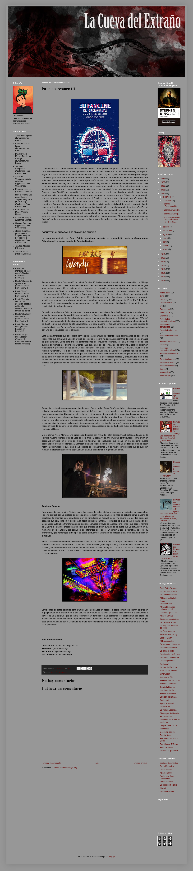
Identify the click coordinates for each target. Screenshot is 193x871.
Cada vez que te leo (168, 613)
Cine (53, 672)
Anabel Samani (166, 616)
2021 (163, 190)
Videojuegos (165, 375)
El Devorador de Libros (170, 680)
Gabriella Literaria (167, 687)
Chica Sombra (166, 770)
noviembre (167, 200)
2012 (163, 280)
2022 (163, 186)
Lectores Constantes (169, 763)
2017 (163, 262)
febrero (166, 246)
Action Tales (165, 293)
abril (165, 242)
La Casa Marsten (167, 631)
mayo (165, 238)
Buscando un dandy (168, 634)
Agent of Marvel (167, 703)
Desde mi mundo (167, 732)
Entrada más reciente (52, 763)
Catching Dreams (167, 661)
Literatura (164, 316)
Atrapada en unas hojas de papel (167, 608)
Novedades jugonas (168, 330)
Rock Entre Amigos (168, 588)
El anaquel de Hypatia (169, 713)
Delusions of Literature (169, 657)
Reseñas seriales (167, 366)
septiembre (168, 230)
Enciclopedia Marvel (168, 785)
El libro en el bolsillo (168, 598)
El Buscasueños (167, 641)
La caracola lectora (168, 622)
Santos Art (164, 700)
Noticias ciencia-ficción (169, 654)
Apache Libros (166, 773)
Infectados (164, 729)
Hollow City (165, 707)
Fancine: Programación (169, 205)
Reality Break (165, 735)
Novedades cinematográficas (167, 320)
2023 (163, 182)
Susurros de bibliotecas (170, 644)
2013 (163, 277)
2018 (163, 258)
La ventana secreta (168, 710)
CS (161, 306)
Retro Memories (167, 766)
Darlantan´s (165, 664)
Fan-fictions (165, 312)
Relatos (163, 345)
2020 (163, 193)
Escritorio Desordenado (166, 602)
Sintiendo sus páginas (169, 619)
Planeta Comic (166, 782)
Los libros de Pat (167, 690)
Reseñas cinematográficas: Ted (176, 393)
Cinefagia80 (165, 674)
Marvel (163, 788)
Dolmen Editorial (167, 791)
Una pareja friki (166, 677)
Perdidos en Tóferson (169, 744)
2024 (163, 178)
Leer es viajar (166, 638)
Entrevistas (165, 309)
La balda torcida (167, 651)
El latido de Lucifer (168, 693)
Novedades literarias (169, 336)
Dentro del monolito (168, 648)
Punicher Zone (166, 747)
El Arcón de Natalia (168, 697)
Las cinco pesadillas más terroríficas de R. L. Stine (171, 219)
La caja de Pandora (168, 667)
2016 (163, 265)
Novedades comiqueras (165, 326)
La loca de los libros (168, 591)
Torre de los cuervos (168, 671)
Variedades (165, 372)
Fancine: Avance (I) (170, 214)
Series (162, 369)
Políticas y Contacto (168, 341)
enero (165, 249)
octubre (166, 227)
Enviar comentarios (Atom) (65, 768)
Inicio (97, 763)
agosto (166, 234)
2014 (163, 273)
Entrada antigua (140, 763)
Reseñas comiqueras (169, 353)
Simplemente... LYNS (169, 725)
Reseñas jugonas (167, 359)
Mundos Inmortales (168, 684)
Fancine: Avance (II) (171, 210)
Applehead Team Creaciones (167, 777)
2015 (163, 269)
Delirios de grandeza (169, 751)
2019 (163, 254)
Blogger (112, 857)
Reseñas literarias (167, 362)
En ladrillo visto (166, 716)
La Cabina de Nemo (168, 595)
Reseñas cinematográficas (167, 349)
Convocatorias (61, 672)
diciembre (167, 197)
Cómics (163, 299)
